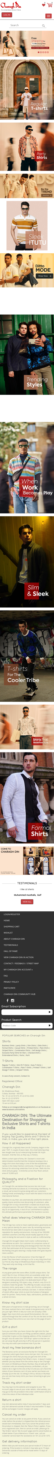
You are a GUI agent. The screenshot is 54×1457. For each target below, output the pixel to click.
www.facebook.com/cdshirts (13, 1109)
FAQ (6, 975)
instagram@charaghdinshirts (24, 1107)
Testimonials (11, 945)
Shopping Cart (11, 926)
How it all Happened (16, 1143)
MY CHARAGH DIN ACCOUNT (18, 969)
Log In (6, 14)
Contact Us (25, 1076)
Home (7, 920)
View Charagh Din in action (19, 957)
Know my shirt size (15, 1302)
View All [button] (27, 901)
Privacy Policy (11, 981)
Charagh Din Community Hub (19, 994)
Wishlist (8, 932)
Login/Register (12, 914)
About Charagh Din (14, 938)
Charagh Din (11, 1086)
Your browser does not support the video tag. (27, 301)
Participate (9, 988)
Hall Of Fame (11, 951)
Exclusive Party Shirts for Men (14, 1053)
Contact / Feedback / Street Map (21, 963)
